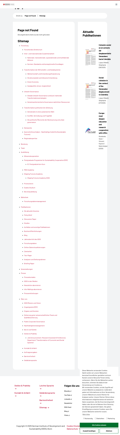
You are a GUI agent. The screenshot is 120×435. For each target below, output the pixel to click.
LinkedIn (68, 399)
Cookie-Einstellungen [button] (77, 426)
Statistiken (99, 418)
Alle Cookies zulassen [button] (99, 425)
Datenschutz (73, 429)
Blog (66, 411)
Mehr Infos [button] (86, 414)
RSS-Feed (67, 407)
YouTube (68, 395)
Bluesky (67, 391)
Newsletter (68, 403)
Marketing (110, 418)
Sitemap (42, 16)
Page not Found (30, 16)
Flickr (67, 415)
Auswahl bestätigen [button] (89, 431)
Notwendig (88, 418)
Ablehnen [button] (109, 431)
